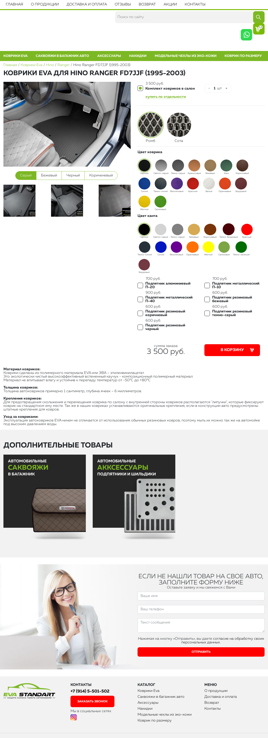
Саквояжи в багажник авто (62, 56)
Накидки (137, 56)
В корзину (238, 350)
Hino (50, 65)
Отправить (201, 651)
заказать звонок (92, 701)
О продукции (45, 4)
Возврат (147, 4)
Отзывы (123, 4)
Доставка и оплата (87, 4)
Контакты (195, 4)
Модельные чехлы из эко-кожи (186, 56)
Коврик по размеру (243, 56)
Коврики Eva (15, 56)
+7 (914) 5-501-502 (89, 691)
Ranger (63, 65)
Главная (14, 4)
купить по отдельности (166, 97)
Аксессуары (109, 56)
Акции (170, 4)
